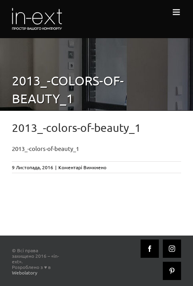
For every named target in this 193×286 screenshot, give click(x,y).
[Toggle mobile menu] (177, 12)
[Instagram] (150, 271)
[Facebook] (127, 271)
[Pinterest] (172, 271)
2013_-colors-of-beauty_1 (45, 148)
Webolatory (64, 254)
